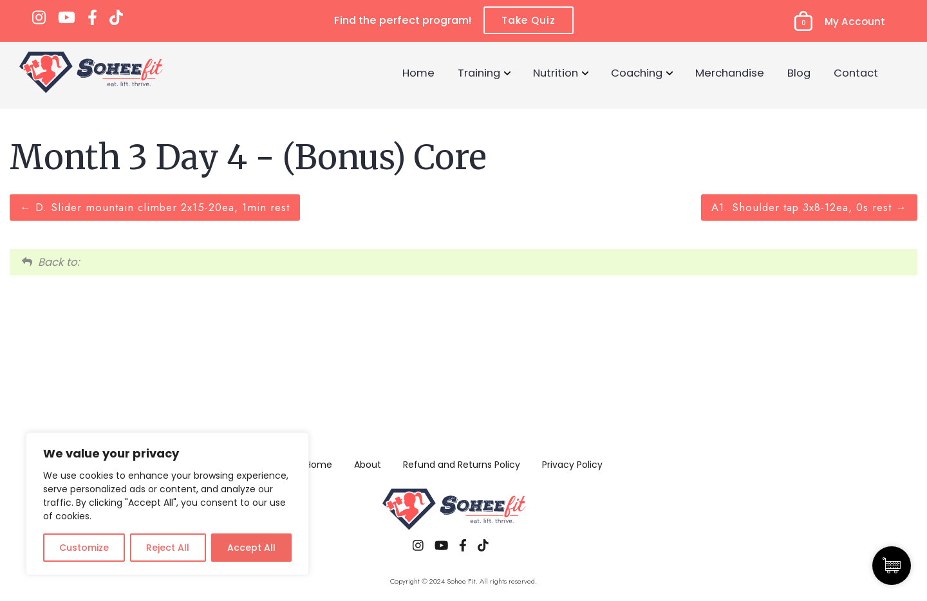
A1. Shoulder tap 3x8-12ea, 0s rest (809, 207)
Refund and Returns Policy (461, 464)
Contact (856, 72)
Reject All (167, 547)
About (367, 464)
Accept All (251, 547)
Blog (798, 72)
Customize (84, 547)
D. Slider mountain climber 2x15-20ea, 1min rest (155, 207)
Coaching (636, 72)
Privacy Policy (572, 464)
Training (479, 72)
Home (418, 72)
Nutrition (555, 72)
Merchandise (729, 72)
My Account (855, 21)
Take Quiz (528, 20)
